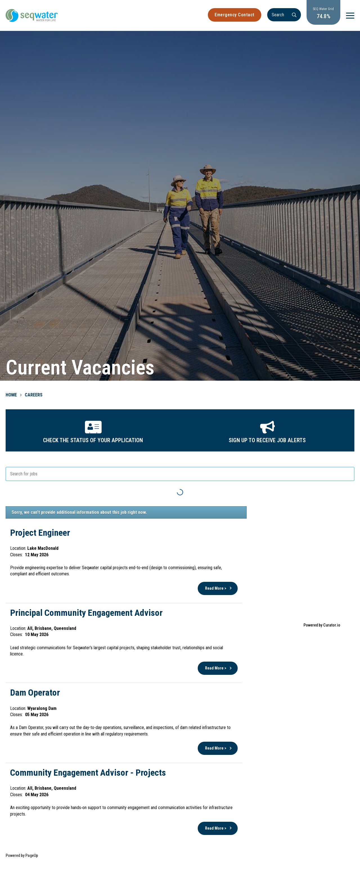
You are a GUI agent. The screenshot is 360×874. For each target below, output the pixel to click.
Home (11, 395)
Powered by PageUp (22, 855)
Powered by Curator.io (321, 625)
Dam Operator (35, 692)
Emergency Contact (235, 14)
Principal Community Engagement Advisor (86, 612)
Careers (33, 395)
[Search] (284, 14)
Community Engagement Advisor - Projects (88, 772)
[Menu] (350, 15)
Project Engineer (40, 532)
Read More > (215, 588)
